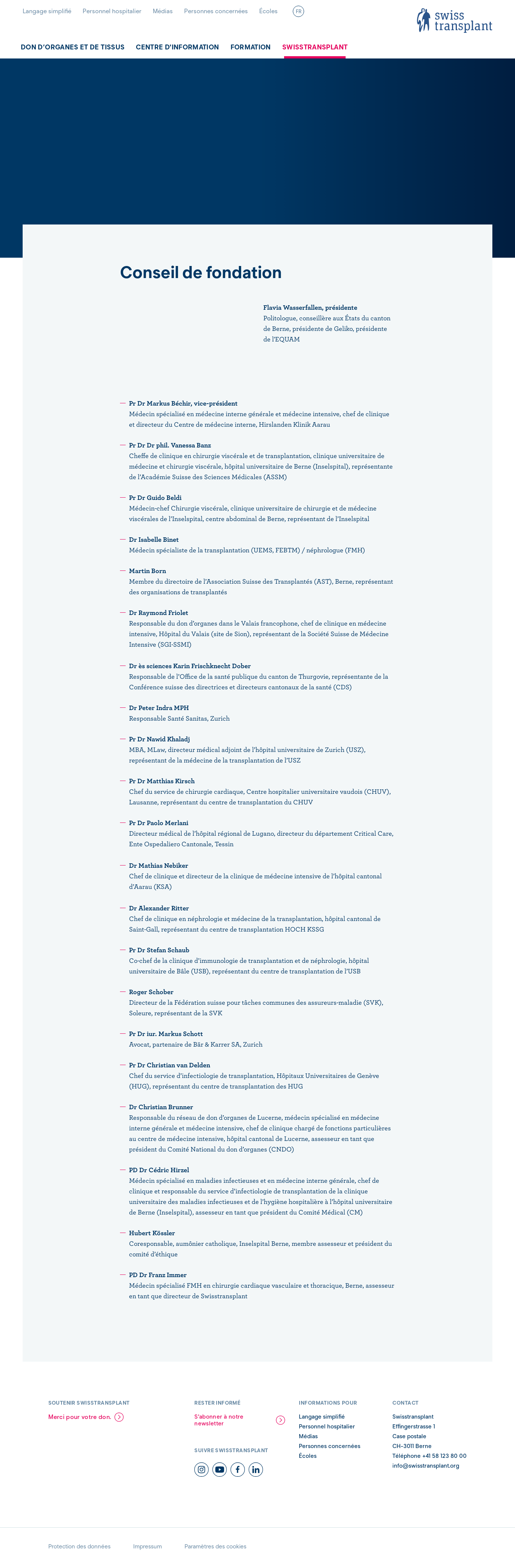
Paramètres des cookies (215, 1546)
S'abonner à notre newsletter (218, 1420)
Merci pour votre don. (79, 1416)
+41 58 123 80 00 (444, 1456)
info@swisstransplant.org (425, 1465)
